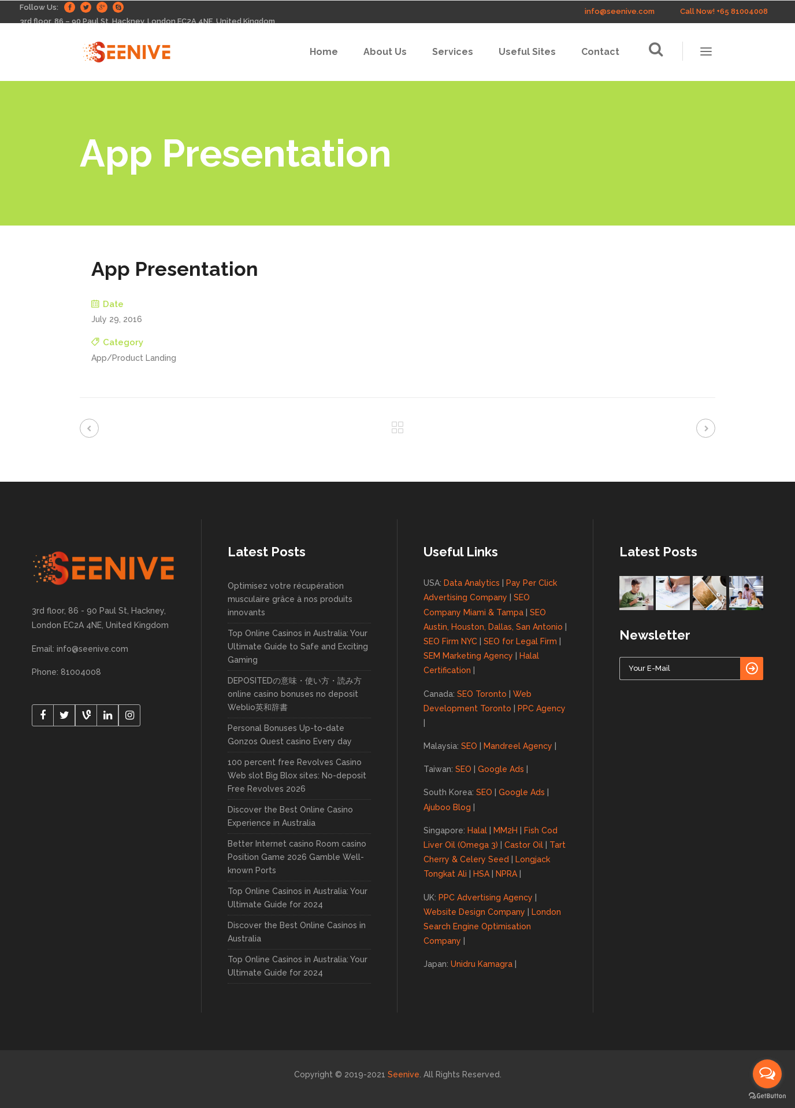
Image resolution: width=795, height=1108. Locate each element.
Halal (477, 830)
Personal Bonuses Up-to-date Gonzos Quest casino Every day (290, 734)
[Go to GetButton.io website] (767, 1096)
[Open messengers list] (767, 1073)
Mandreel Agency (518, 746)
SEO (469, 746)
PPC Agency (542, 708)
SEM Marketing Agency (468, 655)
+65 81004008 (742, 11)
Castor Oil (523, 845)
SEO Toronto (482, 694)
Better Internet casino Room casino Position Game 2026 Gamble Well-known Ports (297, 857)
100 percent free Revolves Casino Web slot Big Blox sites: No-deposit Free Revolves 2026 (297, 775)
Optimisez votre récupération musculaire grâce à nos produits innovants (290, 599)
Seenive (403, 1074)
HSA (481, 873)
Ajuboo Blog (447, 807)
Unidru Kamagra (481, 964)
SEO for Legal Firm (520, 641)
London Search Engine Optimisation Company (492, 926)
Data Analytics (472, 583)
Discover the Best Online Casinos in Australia (297, 932)
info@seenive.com (620, 11)
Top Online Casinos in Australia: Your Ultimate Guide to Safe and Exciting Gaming (298, 646)
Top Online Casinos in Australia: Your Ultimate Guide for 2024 (297, 898)
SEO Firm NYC (450, 641)
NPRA (506, 873)
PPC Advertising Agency (486, 897)
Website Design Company (474, 912)
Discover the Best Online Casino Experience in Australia (290, 816)
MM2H (505, 830)
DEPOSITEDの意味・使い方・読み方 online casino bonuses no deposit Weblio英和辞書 (295, 694)
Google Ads (501, 769)
